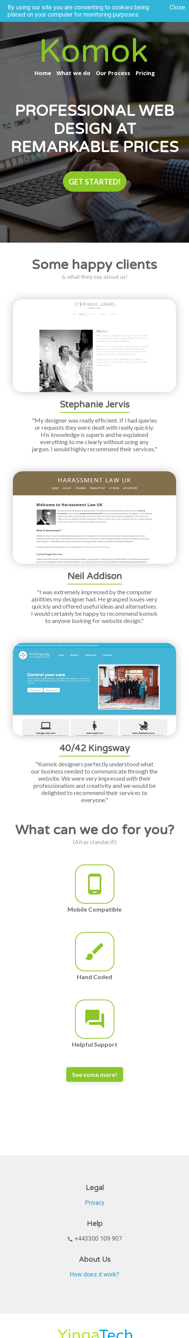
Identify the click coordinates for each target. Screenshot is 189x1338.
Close (177, 7)
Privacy (95, 1202)
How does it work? (94, 1274)
